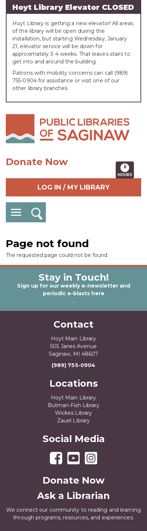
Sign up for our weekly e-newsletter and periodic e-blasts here (73, 289)
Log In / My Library (73, 187)
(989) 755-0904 (73, 365)
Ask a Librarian (73, 495)
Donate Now (37, 162)
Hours (126, 170)
